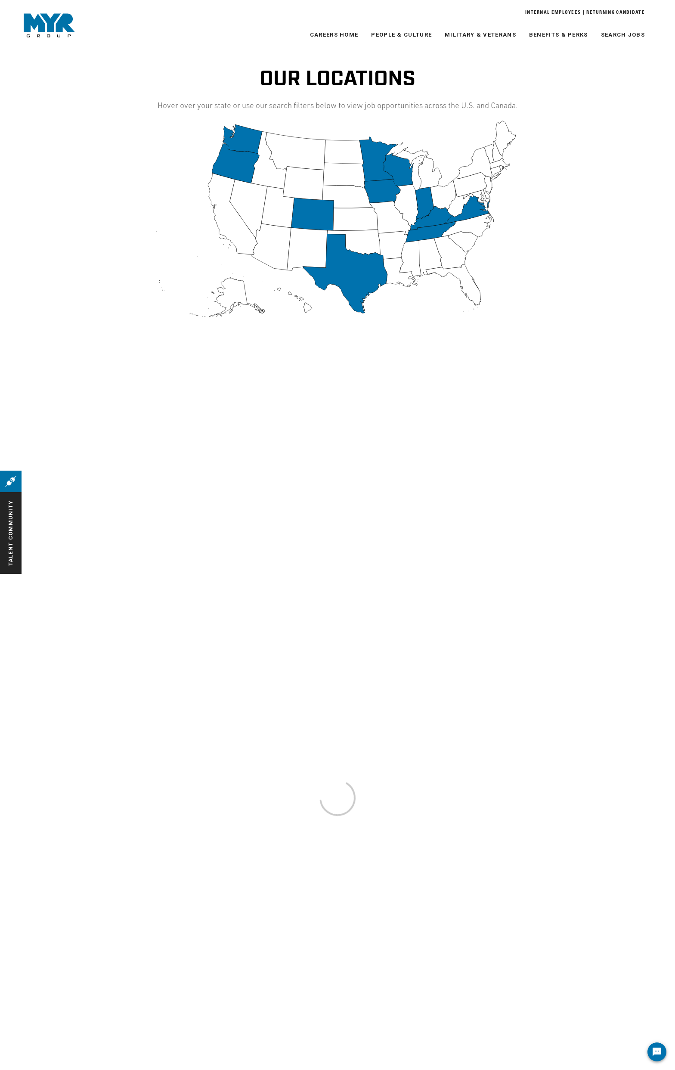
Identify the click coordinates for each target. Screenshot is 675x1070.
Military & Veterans (480, 34)
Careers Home (334, 34)
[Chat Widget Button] (656, 1051)
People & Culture (401, 34)
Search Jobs (623, 34)
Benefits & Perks (558, 34)
